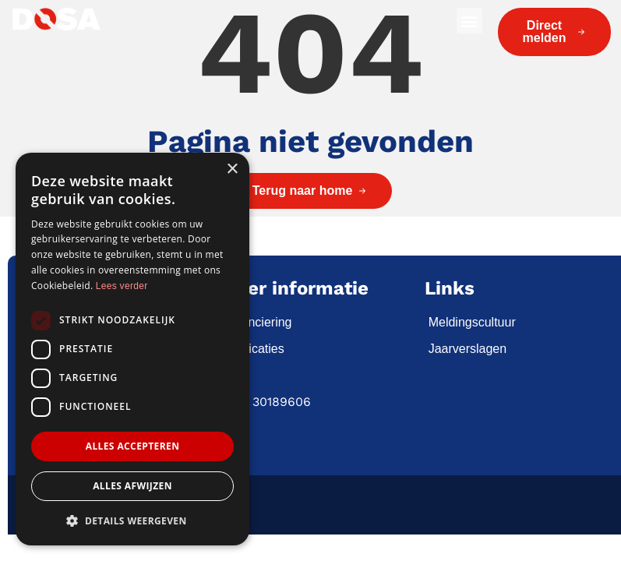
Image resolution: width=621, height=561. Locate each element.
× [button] (232, 169)
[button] (469, 21)
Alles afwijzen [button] (132, 485)
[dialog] (132, 349)
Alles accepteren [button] (133, 446)
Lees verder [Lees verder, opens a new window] (122, 285)
